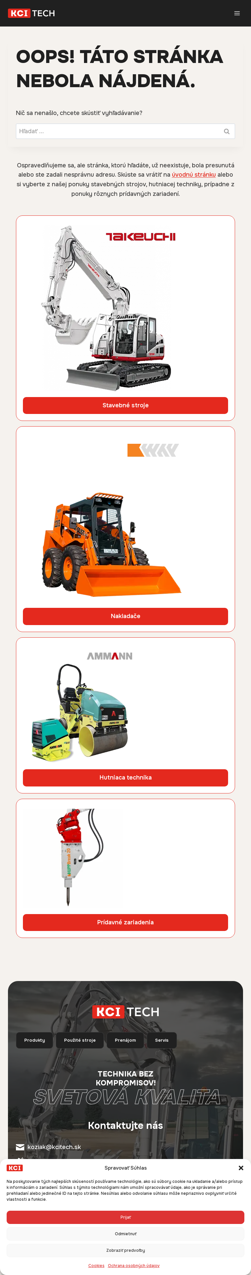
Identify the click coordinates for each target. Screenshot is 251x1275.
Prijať (126, 1217)
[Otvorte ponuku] (237, 13)
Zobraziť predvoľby (125, 1250)
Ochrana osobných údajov (134, 1265)
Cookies (96, 1265)
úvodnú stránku (194, 174)
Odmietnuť (125, 1234)
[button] (241, 1168)
